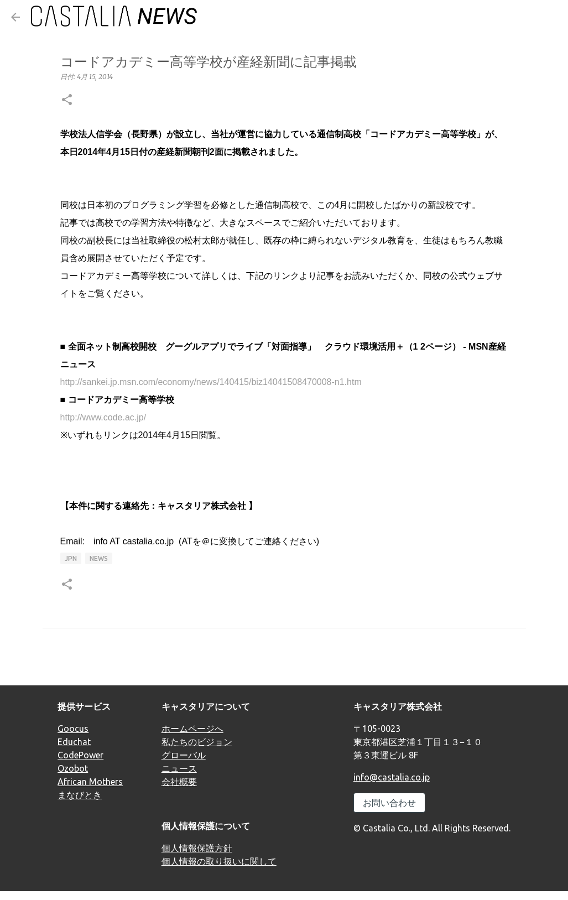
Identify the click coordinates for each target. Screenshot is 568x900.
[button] (67, 100)
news (99, 558)
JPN (71, 558)
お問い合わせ (389, 803)
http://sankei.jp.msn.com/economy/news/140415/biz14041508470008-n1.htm (211, 382)
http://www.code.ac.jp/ (103, 417)
